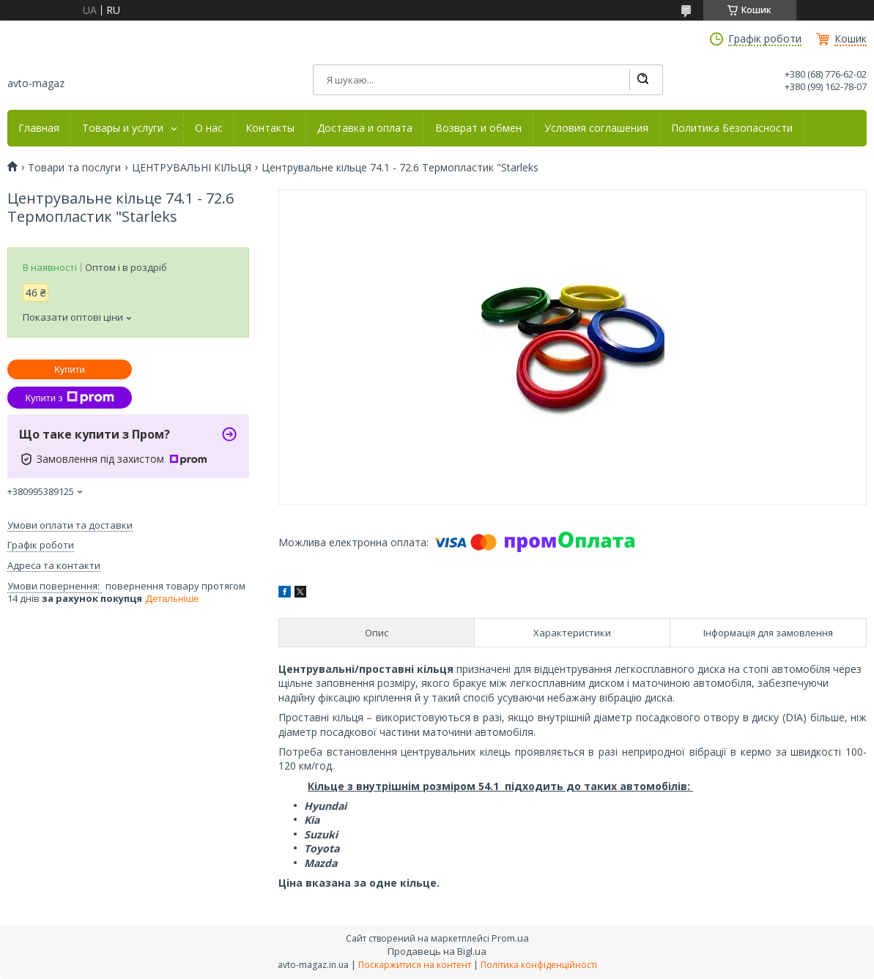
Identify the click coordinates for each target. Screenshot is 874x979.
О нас (209, 128)
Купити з (69, 397)
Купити (69, 369)
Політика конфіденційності (539, 964)
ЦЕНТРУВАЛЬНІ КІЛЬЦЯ (191, 167)
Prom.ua (510, 938)
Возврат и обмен (478, 128)
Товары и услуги (122, 128)
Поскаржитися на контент (414, 964)
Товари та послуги (74, 167)
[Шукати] (642, 80)
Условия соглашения (596, 128)
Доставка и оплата (364, 128)
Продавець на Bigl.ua (437, 951)
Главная (38, 128)
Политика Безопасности (732, 128)
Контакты (270, 128)
